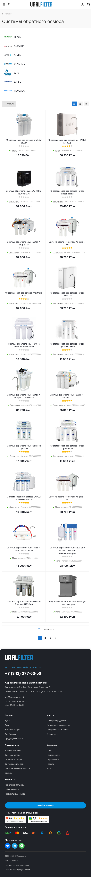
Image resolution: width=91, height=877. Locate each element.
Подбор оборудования (57, 720)
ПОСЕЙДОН (20, 90)
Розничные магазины (14, 785)
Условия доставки (13, 750)
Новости (50, 764)
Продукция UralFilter (14, 738)
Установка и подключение (58, 725)
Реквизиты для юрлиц (15, 794)
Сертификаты (53, 759)
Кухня (7, 720)
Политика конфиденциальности (17, 870)
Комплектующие (12, 729)
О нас (49, 750)
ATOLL (17, 54)
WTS (16, 72)
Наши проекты (53, 755)
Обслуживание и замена (58, 729)
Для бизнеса (10, 734)
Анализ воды (52, 734)
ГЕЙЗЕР (18, 37)
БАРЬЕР (18, 81)
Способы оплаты (12, 755)
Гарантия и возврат (14, 759)
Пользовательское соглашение (17, 866)
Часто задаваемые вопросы (17, 768)
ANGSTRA (19, 46)
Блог (49, 768)
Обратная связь (12, 789)
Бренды (8, 773)
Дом (7, 725)
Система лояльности (14, 764)
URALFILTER (20, 63)
